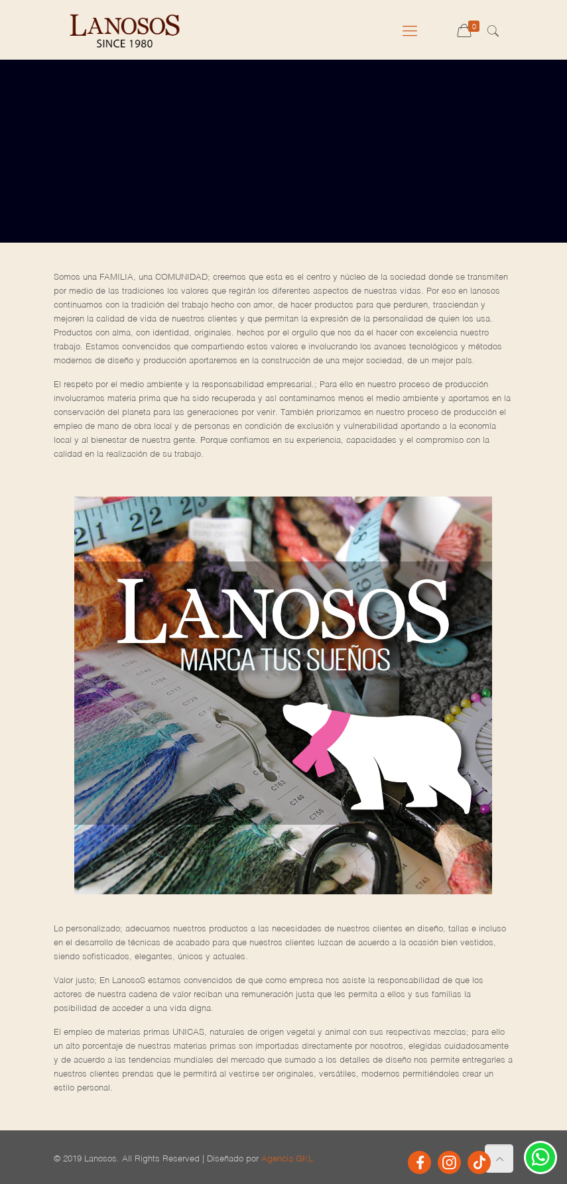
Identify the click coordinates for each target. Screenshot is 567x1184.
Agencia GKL (287, 1156)
